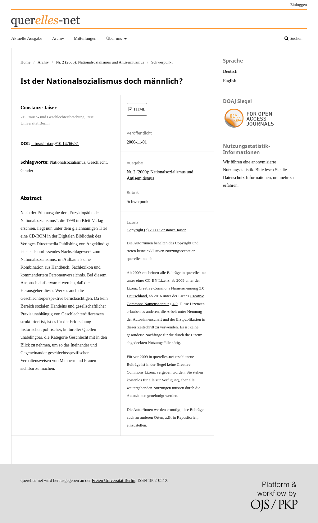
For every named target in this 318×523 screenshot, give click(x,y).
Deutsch (230, 71)
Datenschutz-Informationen (247, 177)
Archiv (58, 38)
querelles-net (31, 480)
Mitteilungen (85, 38)
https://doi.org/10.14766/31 (55, 143)
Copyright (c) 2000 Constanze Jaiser (156, 230)
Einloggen (298, 4)
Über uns (114, 38)
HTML (139, 109)
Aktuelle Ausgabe (26, 38)
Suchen (293, 38)
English (229, 80)
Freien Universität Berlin (113, 480)
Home (25, 62)
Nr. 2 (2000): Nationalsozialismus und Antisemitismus (100, 62)
